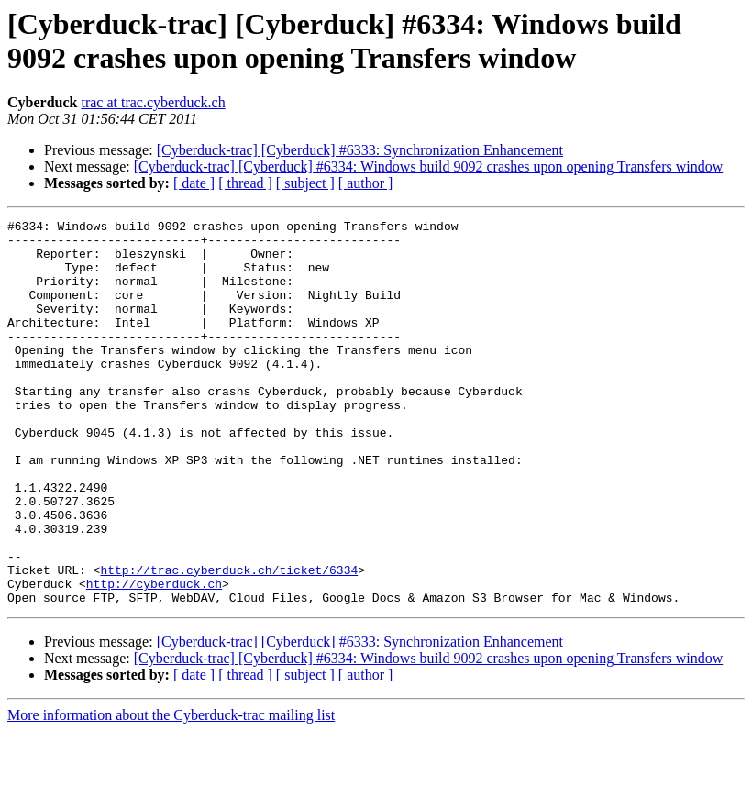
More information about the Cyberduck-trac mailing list (171, 792)
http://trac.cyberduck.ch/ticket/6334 (229, 641)
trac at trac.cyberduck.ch (153, 102)
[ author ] (365, 183)
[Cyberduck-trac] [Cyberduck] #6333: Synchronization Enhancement (360, 150)
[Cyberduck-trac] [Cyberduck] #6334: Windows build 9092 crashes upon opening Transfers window (429, 166)
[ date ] (194, 183)
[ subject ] (305, 183)
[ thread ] (245, 183)
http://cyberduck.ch (154, 657)
